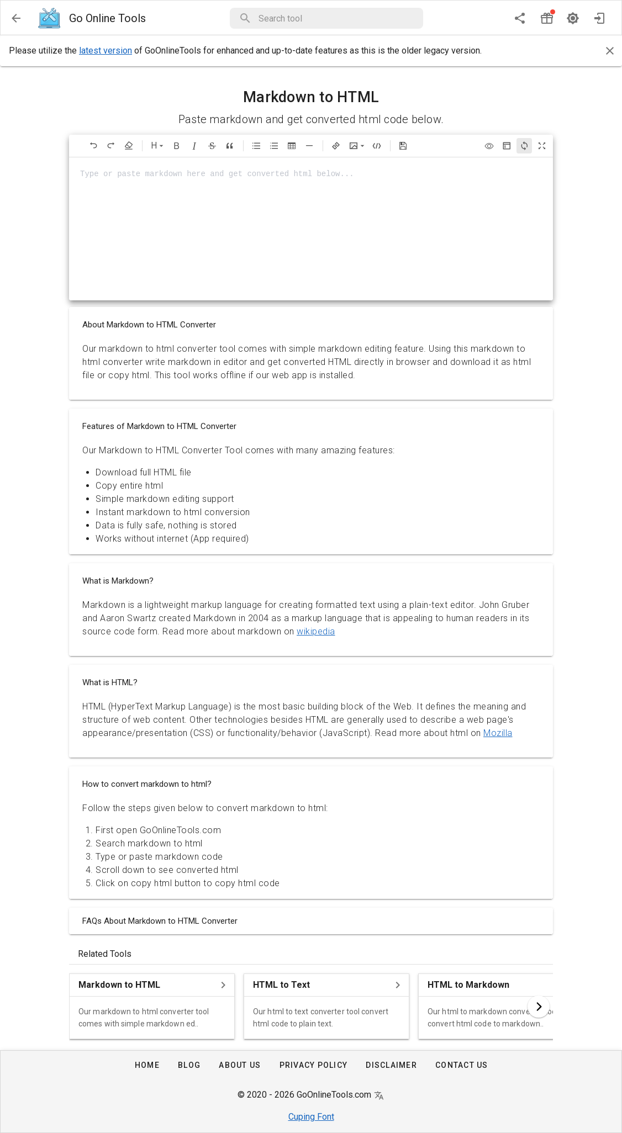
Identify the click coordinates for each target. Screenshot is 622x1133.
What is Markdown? (118, 581)
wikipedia (316, 631)
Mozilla (498, 733)
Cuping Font (311, 1116)
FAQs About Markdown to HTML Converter (160, 921)
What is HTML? (110, 682)
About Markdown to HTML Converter (149, 325)
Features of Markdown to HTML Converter (159, 426)
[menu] (16, 18)
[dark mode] (573, 18)
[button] (338, 18)
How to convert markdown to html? (147, 784)
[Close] (610, 51)
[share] (520, 18)
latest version (105, 50)
